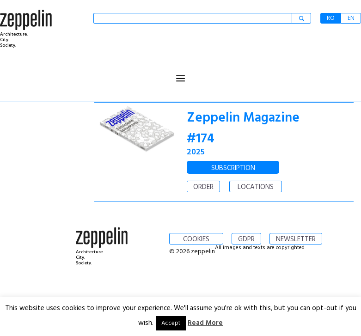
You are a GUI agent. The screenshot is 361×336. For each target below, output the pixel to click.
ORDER (203, 187)
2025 (196, 152)
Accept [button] (170, 323)
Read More (205, 323)
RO (331, 18)
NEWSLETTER (296, 239)
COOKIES (196, 239)
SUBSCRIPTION (233, 168)
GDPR (246, 239)
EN (351, 18)
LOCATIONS (256, 187)
